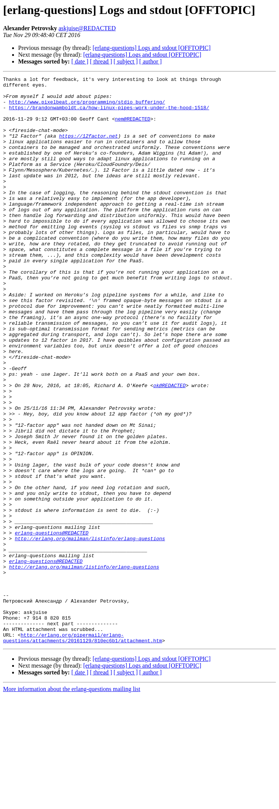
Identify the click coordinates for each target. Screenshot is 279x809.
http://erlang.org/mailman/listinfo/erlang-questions (90, 631)
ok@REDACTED (169, 447)
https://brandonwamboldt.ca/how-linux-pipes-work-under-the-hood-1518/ (109, 114)
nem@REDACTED (132, 127)
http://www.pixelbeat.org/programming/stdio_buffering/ (87, 107)
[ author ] (150, 61)
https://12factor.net (88, 148)
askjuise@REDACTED (87, 28)
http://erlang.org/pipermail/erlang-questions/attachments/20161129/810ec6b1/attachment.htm (82, 750)
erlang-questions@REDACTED (51, 624)
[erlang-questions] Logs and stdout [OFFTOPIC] (151, 48)
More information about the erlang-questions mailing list (71, 802)
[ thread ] (101, 61)
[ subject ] (126, 61)
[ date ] (79, 61)
